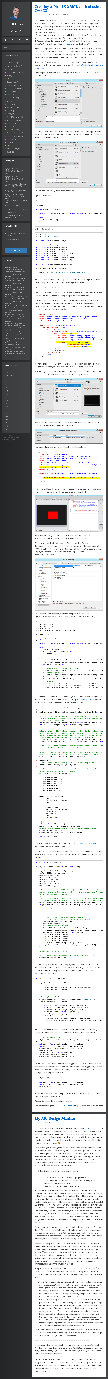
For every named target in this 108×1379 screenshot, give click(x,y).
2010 (6, 413)
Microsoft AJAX (13, 98)
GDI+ (10, 75)
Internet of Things (14, 88)
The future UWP (10, 268)
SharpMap (12, 110)
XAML (10, 152)
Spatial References (15, 117)
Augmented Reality (15, 66)
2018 (6, 388)
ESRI (10, 69)
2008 (6, 420)
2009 (6, 416)
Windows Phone (14, 130)
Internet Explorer (14, 85)
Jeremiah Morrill (67, 1106)
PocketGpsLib (13, 107)
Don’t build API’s (93, 1128)
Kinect (10, 95)
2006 (6, 426)
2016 (6, 394)
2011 (6, 410)
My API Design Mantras (55, 1118)
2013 (6, 404)
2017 (6, 391)
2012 (6, 407)
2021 (6, 381)
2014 (6, 400)
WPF (10, 146)
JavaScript (11, 91)
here (72, 1101)
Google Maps (13, 82)
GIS (10, 79)
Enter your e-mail (12, 240)
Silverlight (12, 114)
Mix (9, 101)
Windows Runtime (15, 133)
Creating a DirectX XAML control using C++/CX (68, 8)
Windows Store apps (16, 136)
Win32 (10, 126)
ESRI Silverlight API (15, 72)
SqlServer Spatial (14, 120)
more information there (90, 843)
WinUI (10, 142)
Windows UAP (13, 139)
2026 (16, 374)
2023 (6, 378)
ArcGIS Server (13, 63)
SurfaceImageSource (85, 699)
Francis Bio (13, 440)
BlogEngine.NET (15, 438)
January (9, 375)
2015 (6, 397)
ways (68, 44)
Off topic (11, 104)
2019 (6, 384)
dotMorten (16, 15)
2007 (6, 423)
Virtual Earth (12, 123)
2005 (6, 429)
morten (47, 15)
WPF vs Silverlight (15, 149)
